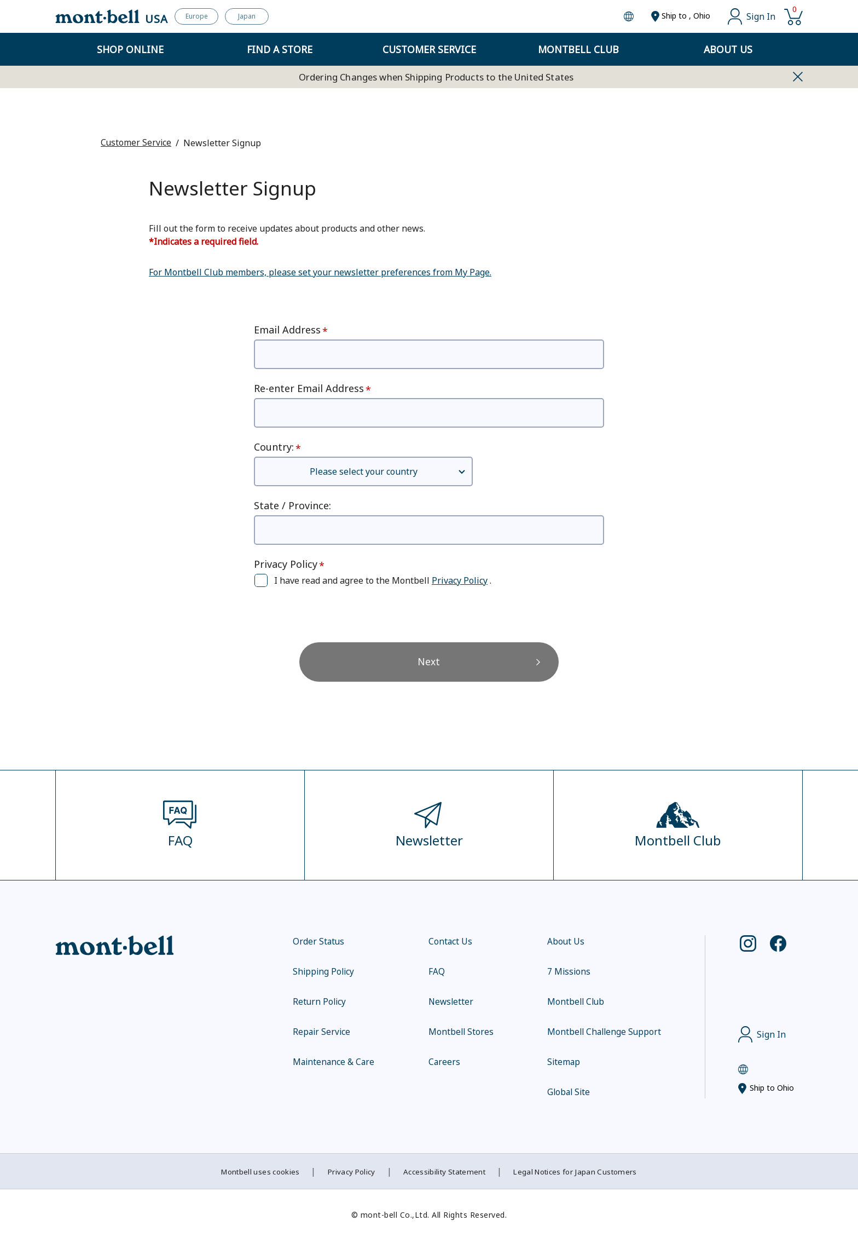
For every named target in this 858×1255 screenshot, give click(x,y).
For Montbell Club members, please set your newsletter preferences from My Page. (320, 272)
